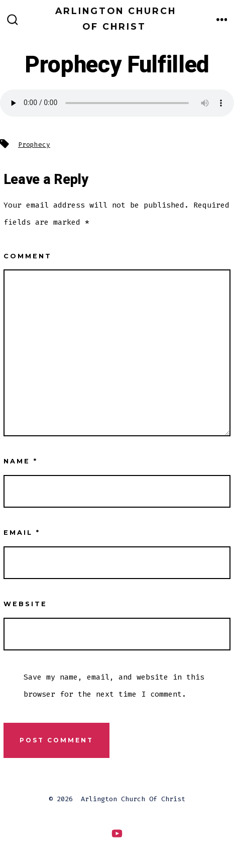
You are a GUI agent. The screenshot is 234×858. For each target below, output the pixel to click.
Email (22, 532)
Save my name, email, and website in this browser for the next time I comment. (114, 685)
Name (21, 461)
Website (25, 604)
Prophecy (34, 144)
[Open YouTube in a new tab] (117, 833)
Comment (28, 256)
